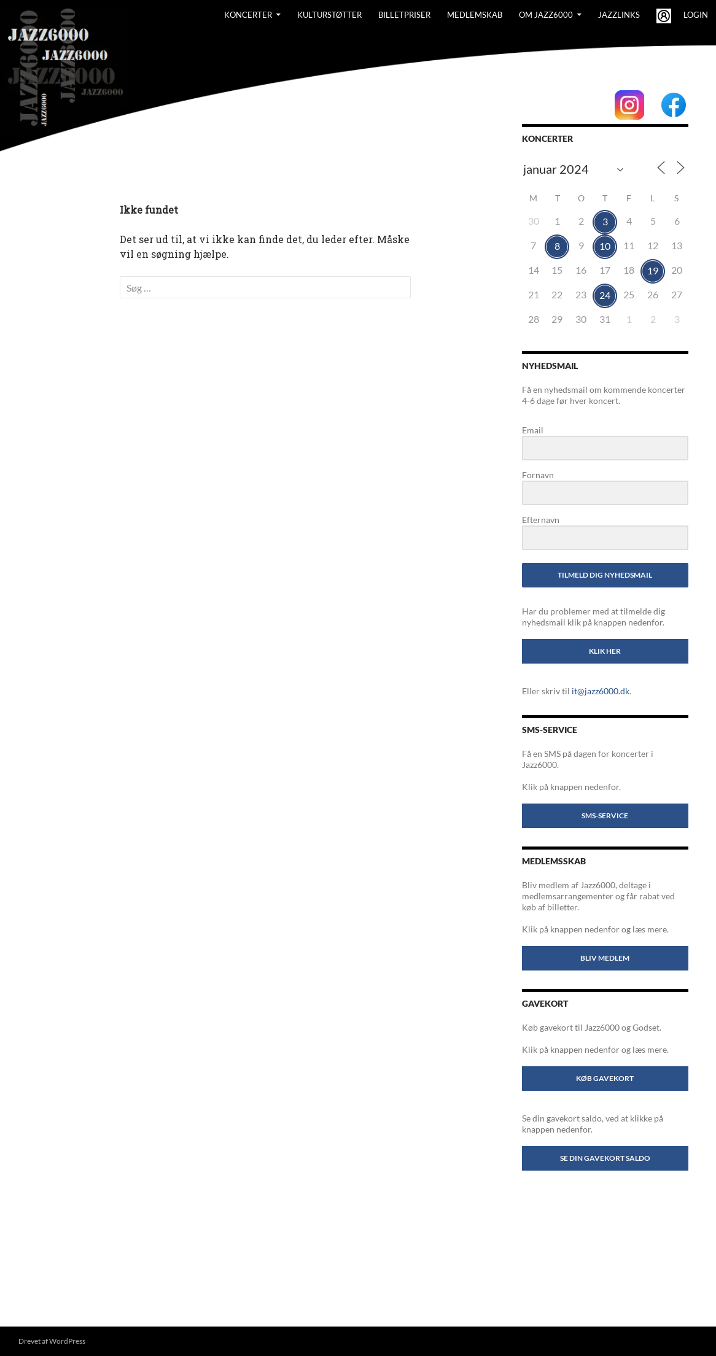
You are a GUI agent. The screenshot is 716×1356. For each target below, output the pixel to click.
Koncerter (248, 15)
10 (604, 246)
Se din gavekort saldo (605, 1158)
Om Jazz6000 (546, 15)
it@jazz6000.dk (600, 691)
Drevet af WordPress (51, 1341)
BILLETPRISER (404, 15)
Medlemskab (474, 15)
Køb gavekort (605, 1078)
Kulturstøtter (329, 15)
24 (604, 295)
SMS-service (605, 815)
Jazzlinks (619, 15)
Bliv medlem (604, 958)
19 (652, 270)
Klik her (605, 651)
